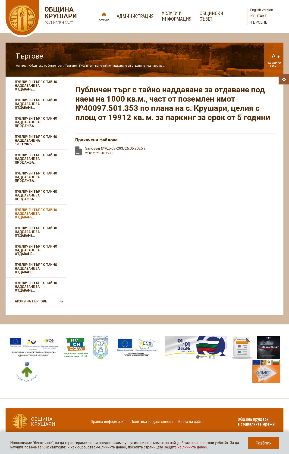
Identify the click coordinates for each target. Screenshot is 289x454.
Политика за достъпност (152, 421)
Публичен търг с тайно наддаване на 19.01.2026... (36, 140)
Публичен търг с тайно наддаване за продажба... (36, 122)
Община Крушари (60, 16)
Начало (104, 20)
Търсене (258, 22)
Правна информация (108, 421)
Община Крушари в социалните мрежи (256, 421)
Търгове (71, 65)
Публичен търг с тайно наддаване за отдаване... (36, 85)
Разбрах (263, 443)
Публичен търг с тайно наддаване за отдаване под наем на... (122, 65)
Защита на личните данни (185, 447)
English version (261, 10)
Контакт (258, 16)
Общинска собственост (46, 65)
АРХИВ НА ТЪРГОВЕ (31, 301)
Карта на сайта (191, 421)
